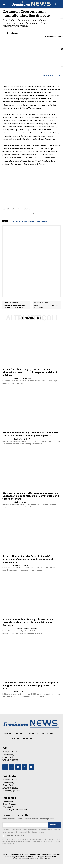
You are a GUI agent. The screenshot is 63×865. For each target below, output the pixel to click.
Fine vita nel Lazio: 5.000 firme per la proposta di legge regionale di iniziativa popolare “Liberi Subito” (30, 685)
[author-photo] (7, 379)
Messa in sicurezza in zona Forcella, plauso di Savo (14, 306)
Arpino (11, 221)
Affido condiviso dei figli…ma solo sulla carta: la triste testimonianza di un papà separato (30, 434)
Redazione (14, 33)
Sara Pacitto (18, 439)
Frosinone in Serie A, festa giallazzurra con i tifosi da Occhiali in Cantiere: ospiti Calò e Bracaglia (28, 622)
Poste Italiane (41, 221)
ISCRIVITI (54, 825)
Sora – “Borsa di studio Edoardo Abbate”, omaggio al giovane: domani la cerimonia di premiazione (27, 559)
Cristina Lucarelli (23, 629)
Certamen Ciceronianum (25, 221)
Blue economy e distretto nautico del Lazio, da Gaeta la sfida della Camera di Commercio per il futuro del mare (30, 495)
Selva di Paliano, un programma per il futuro (46, 306)
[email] (25, 825)
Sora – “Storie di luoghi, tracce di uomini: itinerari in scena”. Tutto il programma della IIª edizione (29, 372)
